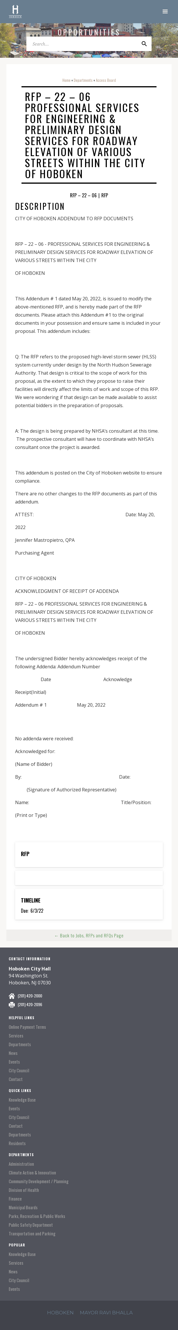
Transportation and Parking (32, 1233)
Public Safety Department (31, 1225)
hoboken (60, 1312)
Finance (15, 1199)
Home (66, 80)
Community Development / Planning (39, 1181)
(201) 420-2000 (30, 995)
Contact (16, 1079)
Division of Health (24, 1190)
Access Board (106, 80)
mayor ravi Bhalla (106, 1312)
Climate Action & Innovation (32, 1173)
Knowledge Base (22, 1100)
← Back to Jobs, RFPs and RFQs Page (89, 935)
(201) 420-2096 (30, 1004)
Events (14, 1062)
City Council (19, 1070)
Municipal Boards (23, 1207)
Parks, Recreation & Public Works (37, 1216)
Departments (83, 80)
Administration (21, 1164)
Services (16, 1036)
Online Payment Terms (27, 1027)
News (13, 1053)
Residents (17, 1143)
